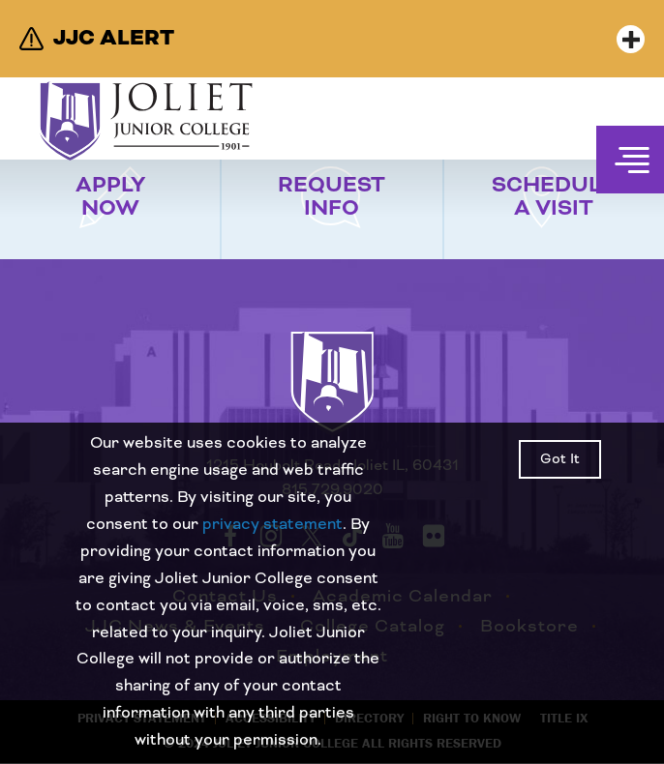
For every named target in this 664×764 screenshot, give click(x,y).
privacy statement (272, 524)
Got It (560, 459)
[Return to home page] (332, 399)
